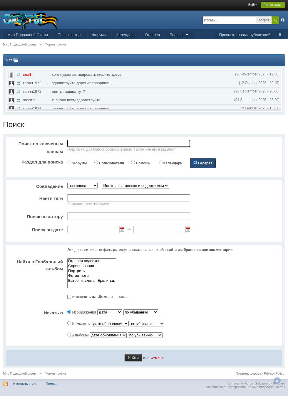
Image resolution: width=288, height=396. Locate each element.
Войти (252, 4)
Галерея (152, 35)
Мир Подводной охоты (19, 373)
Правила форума (248, 373)
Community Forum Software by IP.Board (256, 383)
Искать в (53, 312)
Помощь (143, 163)
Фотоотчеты (92, 275)
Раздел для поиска (42, 161)
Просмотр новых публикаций (244, 35)
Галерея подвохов (92, 261)
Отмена (156, 358)
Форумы (99, 35)
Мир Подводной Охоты (27, 35)
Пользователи (70, 35)
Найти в (40, 265)
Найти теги (51, 198)
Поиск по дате (47, 229)
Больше (180, 35)
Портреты (92, 271)
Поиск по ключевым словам (41, 147)
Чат (9, 60)
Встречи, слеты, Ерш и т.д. (92, 280)
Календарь (126, 35)
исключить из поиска (100, 296)
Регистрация (273, 4)
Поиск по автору (45, 216)
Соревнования (92, 266)
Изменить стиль (25, 383)
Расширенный (282, 20)
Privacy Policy (274, 373)
